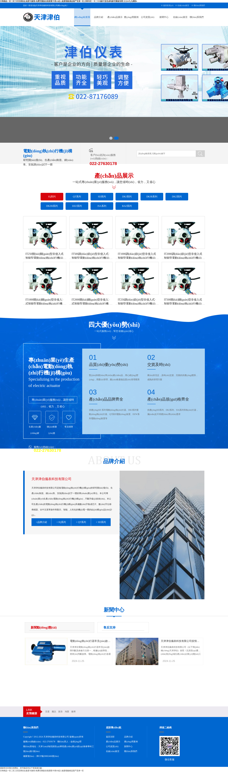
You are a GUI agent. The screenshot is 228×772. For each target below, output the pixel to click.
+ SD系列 (101, 522)
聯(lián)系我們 (199, 5)
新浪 (60, 711)
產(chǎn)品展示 (114, 17)
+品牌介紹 (41, 522)
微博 (73, 711)
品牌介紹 (98, 17)
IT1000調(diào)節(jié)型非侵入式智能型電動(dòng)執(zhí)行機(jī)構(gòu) (137, 257)
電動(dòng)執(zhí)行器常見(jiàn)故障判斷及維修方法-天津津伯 (105, 641)
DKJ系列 (126, 196)
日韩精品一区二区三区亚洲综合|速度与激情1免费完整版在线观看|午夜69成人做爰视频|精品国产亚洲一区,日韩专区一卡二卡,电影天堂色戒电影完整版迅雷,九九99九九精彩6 (68, 1)
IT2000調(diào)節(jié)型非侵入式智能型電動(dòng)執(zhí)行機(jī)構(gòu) (183, 257)
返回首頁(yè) (168, 5)
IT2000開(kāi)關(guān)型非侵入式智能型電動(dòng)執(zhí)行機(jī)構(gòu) (90, 303)
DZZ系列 (77, 206)
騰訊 (54, 711)
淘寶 (67, 711)
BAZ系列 (127, 206)
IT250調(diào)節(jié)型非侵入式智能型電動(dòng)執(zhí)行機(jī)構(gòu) (136, 303)
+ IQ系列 (61, 522)
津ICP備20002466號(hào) (47, 756)
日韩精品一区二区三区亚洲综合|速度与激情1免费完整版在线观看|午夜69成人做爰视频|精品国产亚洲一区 (42, 771)
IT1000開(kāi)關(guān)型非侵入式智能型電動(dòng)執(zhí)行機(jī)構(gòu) (43, 303)
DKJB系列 (151, 196)
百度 (47, 711)
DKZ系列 (177, 196)
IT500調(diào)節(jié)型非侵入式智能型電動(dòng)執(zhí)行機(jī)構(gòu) (90, 257)
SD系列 (102, 196)
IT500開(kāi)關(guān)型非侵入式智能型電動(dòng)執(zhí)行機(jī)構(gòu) (183, 303)
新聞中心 (164, 17)
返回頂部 (110, 737)
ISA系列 (101, 206)
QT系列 (77, 196)
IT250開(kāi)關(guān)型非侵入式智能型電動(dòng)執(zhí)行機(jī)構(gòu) (44, 257)
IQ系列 (52, 196)
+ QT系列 (81, 522)
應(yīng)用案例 (131, 17)
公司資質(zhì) (147, 17)
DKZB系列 (52, 206)
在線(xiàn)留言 (183, 5)
